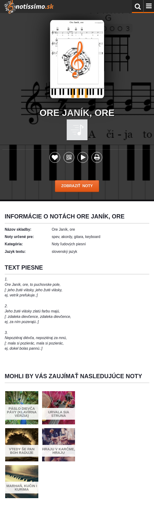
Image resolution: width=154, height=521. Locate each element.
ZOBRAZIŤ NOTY (77, 186)
